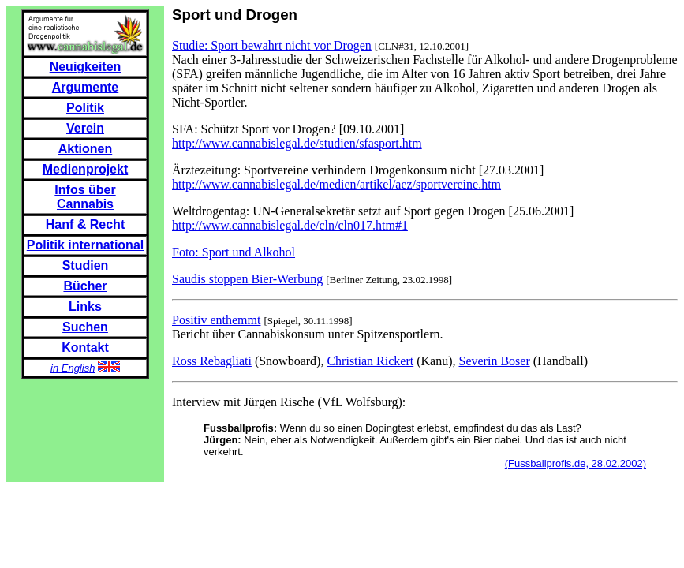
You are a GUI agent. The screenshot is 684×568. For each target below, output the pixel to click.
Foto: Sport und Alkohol (233, 252)
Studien (85, 265)
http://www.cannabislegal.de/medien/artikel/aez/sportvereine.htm (336, 184)
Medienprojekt (85, 169)
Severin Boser (494, 361)
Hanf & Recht (85, 224)
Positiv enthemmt (216, 320)
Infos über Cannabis (84, 197)
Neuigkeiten (85, 66)
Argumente (85, 87)
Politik (85, 107)
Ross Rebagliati (212, 361)
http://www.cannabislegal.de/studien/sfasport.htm (297, 143)
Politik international (85, 245)
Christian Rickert (370, 361)
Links (85, 306)
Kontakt (85, 347)
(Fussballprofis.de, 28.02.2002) (575, 463)
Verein (85, 128)
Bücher (85, 286)
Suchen (85, 327)
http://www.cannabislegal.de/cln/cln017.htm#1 (290, 225)
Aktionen (85, 148)
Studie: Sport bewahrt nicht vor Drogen (272, 45)
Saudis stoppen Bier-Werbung (247, 279)
